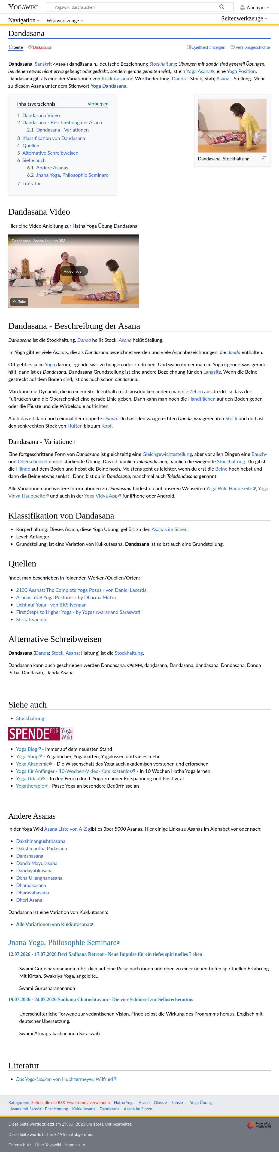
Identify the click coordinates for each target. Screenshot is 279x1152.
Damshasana (29, 856)
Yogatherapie (30, 786)
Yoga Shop (27, 756)
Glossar (160, 1102)
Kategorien (18, 1102)
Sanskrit (43, 64)
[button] (73, 271)
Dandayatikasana (34, 870)
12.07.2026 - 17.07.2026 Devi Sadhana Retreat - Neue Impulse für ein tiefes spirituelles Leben (105, 954)
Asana (222, 78)
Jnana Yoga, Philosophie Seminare (62, 942)
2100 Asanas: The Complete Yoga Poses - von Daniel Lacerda (81, 590)
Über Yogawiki (48, 1144)
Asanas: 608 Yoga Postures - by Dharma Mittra (66, 597)
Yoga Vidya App (101, 496)
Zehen (196, 391)
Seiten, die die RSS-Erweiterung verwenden (70, 1102)
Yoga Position (241, 71)
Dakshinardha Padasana (41, 848)
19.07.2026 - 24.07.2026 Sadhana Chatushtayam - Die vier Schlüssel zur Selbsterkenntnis (100, 999)
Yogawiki (23, 6)
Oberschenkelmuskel (40, 461)
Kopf (106, 426)
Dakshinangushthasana (40, 841)
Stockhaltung (162, 64)
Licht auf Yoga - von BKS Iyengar (51, 605)
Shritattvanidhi (31, 619)
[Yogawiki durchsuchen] (139, 6)
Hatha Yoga (124, 1102)
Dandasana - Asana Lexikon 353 (38, 240)
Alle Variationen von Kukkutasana (52, 924)
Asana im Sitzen (138, 1108)
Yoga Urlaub (29, 778)
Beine (221, 469)
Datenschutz (19, 1144)
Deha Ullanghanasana (39, 878)
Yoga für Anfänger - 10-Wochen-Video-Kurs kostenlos (74, 771)
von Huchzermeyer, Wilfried (64, 1079)
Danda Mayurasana (36, 863)
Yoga (50, 364)
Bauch (258, 454)
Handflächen (202, 399)
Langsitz (212, 372)
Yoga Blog (26, 749)
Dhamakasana (31, 885)
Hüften (75, 426)
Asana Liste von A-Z (65, 829)
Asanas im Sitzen (169, 529)
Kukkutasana (115, 78)
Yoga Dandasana (108, 86)
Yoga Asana (198, 71)
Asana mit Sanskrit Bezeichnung (39, 1108)
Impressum (75, 1144)
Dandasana (137, 544)
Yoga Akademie (32, 764)
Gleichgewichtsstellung (167, 454)
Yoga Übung (201, 1102)
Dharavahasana (32, 892)
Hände (23, 469)
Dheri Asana (29, 900)
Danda (179, 78)
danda (234, 352)
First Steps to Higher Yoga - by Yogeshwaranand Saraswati (78, 612)
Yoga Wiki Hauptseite (229, 488)
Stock (231, 418)
